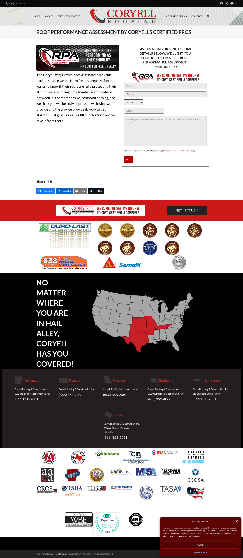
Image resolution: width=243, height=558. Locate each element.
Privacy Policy (169, 151)
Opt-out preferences (199, 552)
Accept (200, 545)
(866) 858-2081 (17, 3)
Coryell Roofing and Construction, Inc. (66, 553)
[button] (236, 521)
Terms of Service (184, 151)
